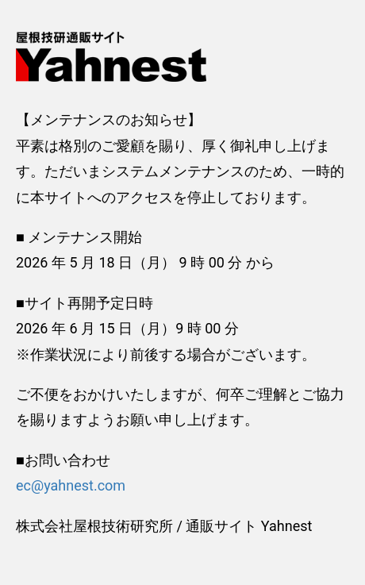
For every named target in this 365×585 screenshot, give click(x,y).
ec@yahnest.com (70, 485)
